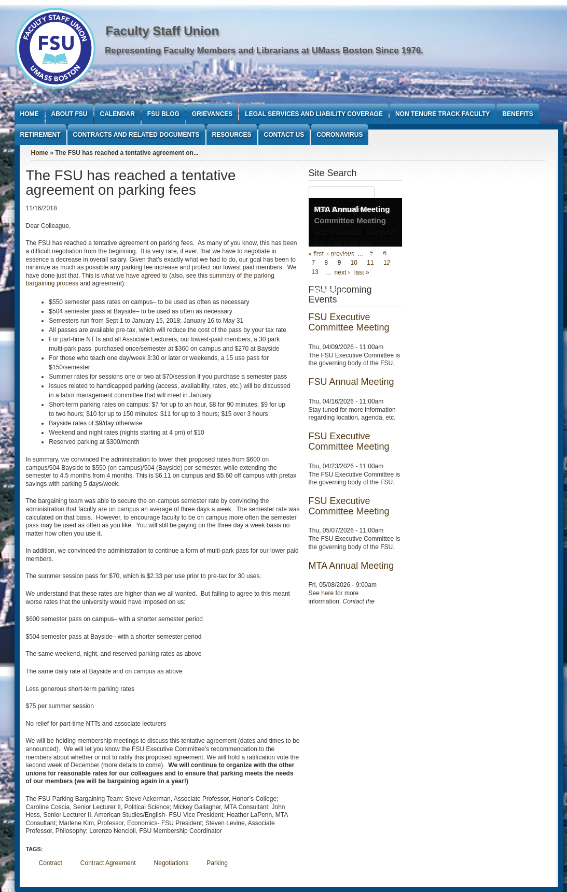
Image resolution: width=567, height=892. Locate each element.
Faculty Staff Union (162, 31)
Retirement (40, 134)
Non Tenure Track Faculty (442, 114)
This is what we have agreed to (124, 275)
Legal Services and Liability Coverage (314, 114)
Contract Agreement (108, 863)
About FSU (69, 114)
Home (29, 114)
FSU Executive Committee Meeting (349, 322)
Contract (50, 863)
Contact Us (284, 134)
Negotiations (171, 863)
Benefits (517, 114)
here (327, 593)
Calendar (117, 114)
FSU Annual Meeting (351, 382)
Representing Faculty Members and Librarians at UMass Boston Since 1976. (264, 50)
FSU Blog (163, 114)
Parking (217, 863)
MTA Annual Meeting (352, 209)
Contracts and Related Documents (136, 134)
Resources (232, 134)
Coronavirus (339, 134)
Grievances (212, 114)
